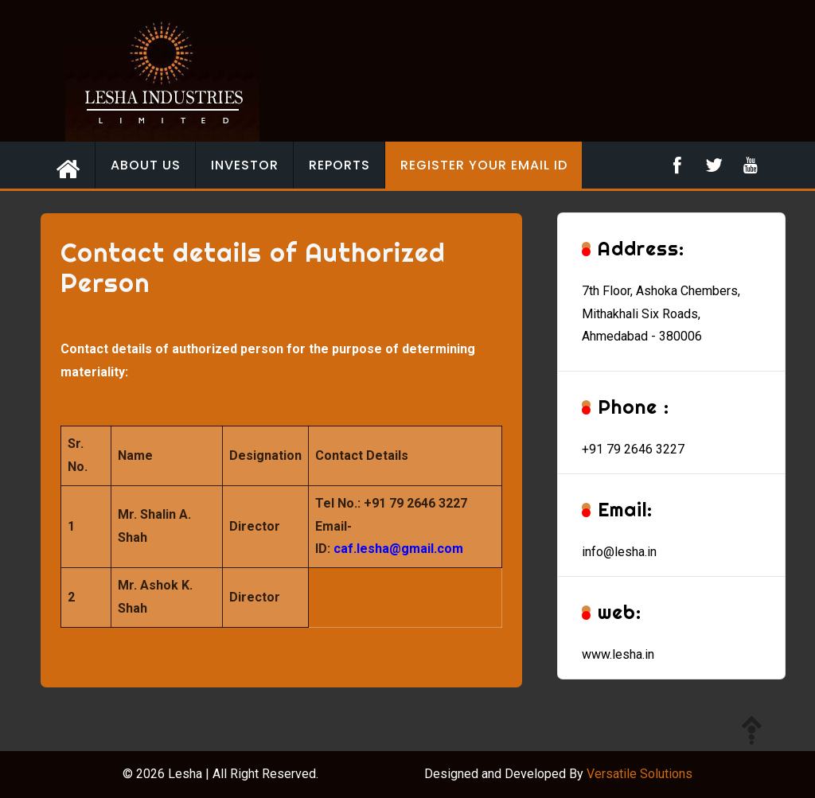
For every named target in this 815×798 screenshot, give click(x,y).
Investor (245, 165)
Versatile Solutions (639, 773)
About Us (146, 165)
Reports (339, 165)
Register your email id (483, 165)
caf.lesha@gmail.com (398, 548)
